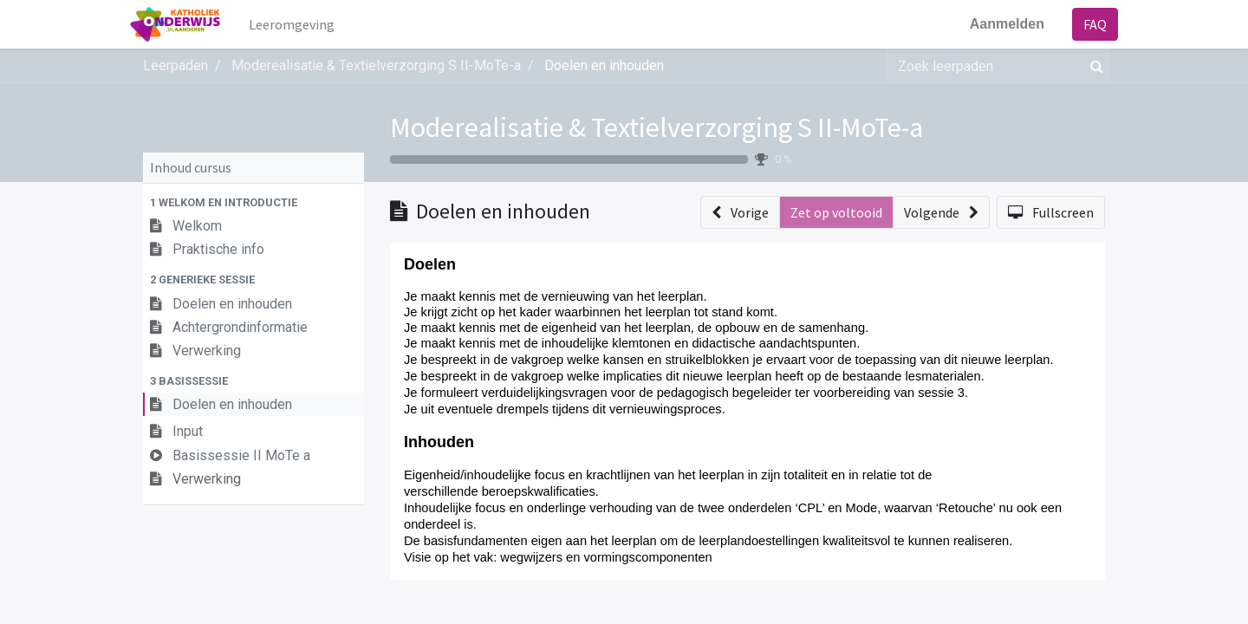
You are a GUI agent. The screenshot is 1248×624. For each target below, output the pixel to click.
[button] (253, 202)
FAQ (1082, 24)
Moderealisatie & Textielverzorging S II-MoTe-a (656, 127)
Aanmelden (994, 23)
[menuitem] (304, 24)
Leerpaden (175, 65)
